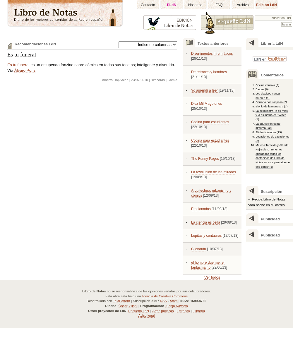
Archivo (243, 5)
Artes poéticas (163, 311)
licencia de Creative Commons (165, 296)
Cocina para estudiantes (210, 122)
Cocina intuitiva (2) (267, 85)
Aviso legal (146, 315)
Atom (174, 301)
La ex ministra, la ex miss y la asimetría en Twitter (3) (272, 115)
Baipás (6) (262, 89)
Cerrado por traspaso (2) (271, 102)
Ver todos (212, 277)
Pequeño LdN (138, 311)
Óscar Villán (128, 306)
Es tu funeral (21, 55)
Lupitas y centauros (206, 236)
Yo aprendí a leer (204, 90)
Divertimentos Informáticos (212, 54)
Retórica (183, 311)
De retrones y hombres (209, 72)
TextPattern (121, 301)
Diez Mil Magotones (206, 104)
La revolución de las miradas (213, 172)
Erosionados (201, 209)
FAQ (218, 5)
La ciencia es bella (205, 222)
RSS (163, 301)
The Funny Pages (205, 159)
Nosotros (195, 5)
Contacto (148, 5)
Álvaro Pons (24, 70)
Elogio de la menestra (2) (271, 106)
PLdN (172, 5)
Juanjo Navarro (176, 306)
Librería (199, 311)
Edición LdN (266, 5)
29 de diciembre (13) (269, 132)
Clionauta (198, 249)
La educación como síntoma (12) (268, 126)
